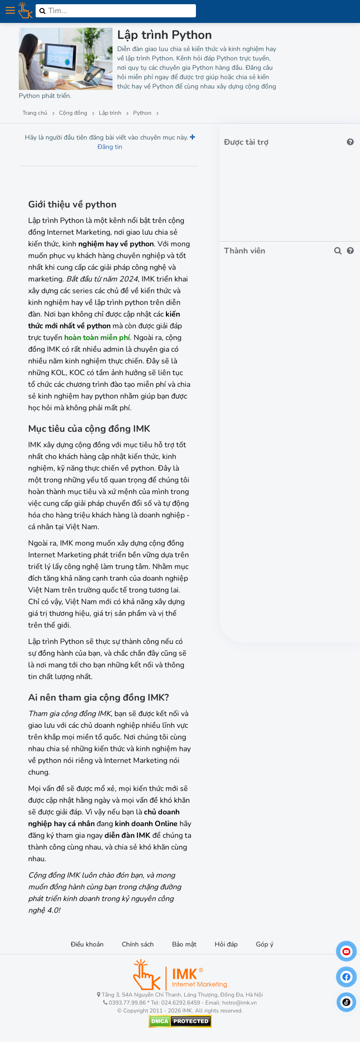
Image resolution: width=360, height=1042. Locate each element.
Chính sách (138, 944)
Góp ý (264, 944)
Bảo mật (184, 944)
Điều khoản (87, 944)
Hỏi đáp (226, 944)
